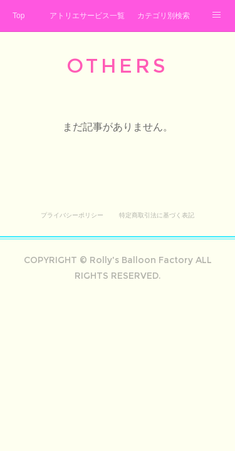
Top (18, 15)
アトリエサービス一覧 (87, 15)
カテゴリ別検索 (163, 15)
